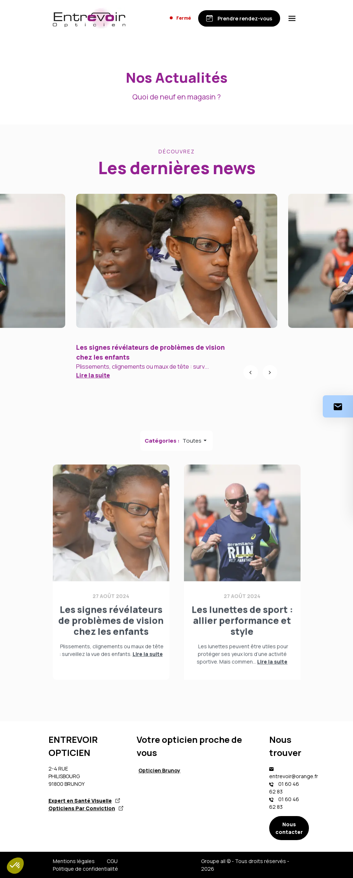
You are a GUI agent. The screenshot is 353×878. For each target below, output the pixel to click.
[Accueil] (89, 18)
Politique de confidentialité (85, 868)
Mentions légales (74, 861)
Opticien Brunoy (159, 770)
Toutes (193, 440)
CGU (112, 861)
